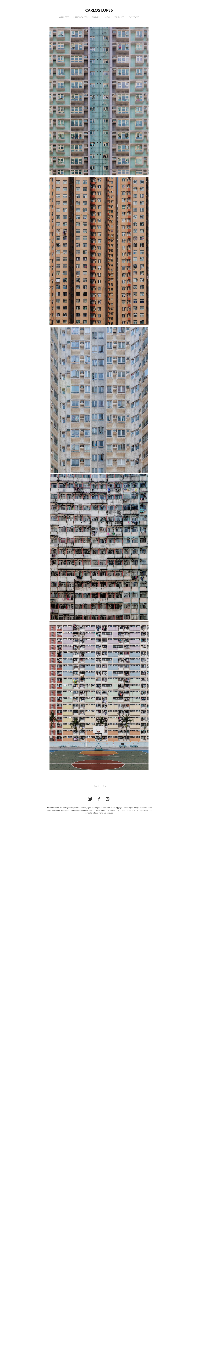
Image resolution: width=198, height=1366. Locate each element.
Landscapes (80, 17)
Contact (134, 17)
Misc (107, 17)
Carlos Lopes (99, 10)
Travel (96, 17)
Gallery (64, 17)
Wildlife (119, 17)
